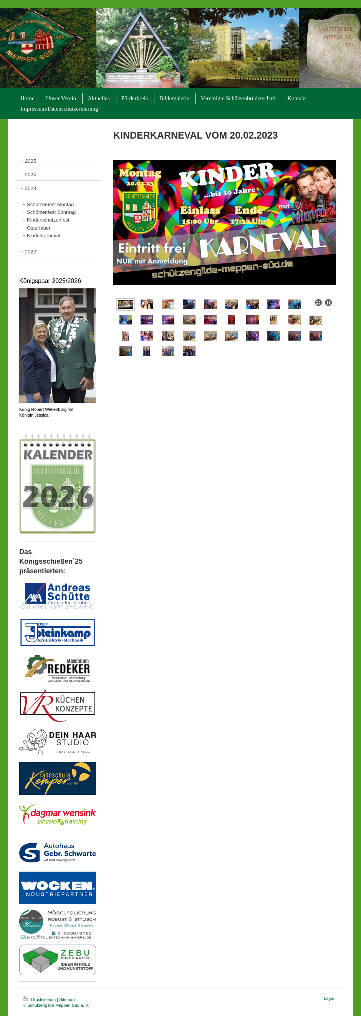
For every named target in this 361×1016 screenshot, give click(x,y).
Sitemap (67, 999)
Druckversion (40, 999)
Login (329, 998)
